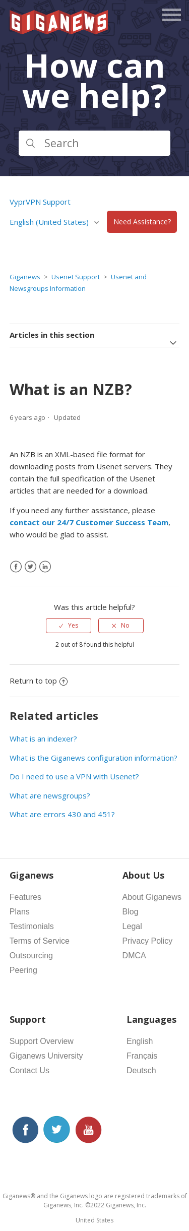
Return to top (39, 680)
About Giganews (151, 897)
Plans (20, 911)
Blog (130, 911)
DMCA (134, 955)
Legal (132, 926)
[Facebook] (16, 567)
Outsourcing (31, 955)
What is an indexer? (43, 738)
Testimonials (32, 926)
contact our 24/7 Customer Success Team (89, 522)
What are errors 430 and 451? (62, 814)
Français (142, 1056)
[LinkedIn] (45, 567)
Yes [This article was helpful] (73, 625)
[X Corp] (30, 567)
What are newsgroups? (50, 795)
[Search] (95, 143)
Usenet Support (75, 276)
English (140, 1041)
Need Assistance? (142, 222)
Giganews (25, 276)
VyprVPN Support (40, 202)
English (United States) (50, 222)
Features (25, 897)
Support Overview (42, 1041)
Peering (23, 970)
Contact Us (29, 1070)
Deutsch (141, 1070)
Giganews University (46, 1056)
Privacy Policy (147, 941)
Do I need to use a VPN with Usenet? (74, 776)
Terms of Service (40, 941)
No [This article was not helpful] (125, 625)
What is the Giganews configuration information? (93, 758)
